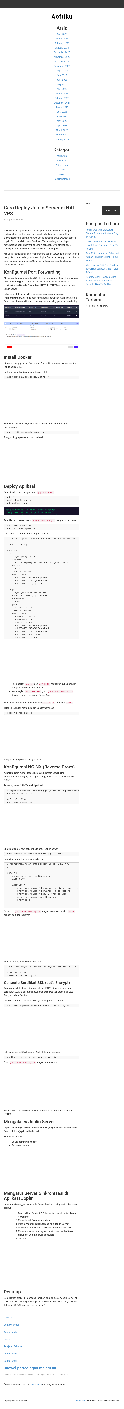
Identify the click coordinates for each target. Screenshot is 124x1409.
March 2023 (62, 130)
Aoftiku (62, 16)
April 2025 (62, 89)
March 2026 (62, 38)
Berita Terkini (10, 1353)
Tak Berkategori (62, 179)
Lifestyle (8, 1317)
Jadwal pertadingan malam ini (30, 1368)
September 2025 (62, 66)
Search (89, 203)
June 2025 (62, 80)
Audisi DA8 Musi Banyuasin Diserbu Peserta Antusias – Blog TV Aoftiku (102, 233)
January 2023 (62, 139)
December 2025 (62, 52)
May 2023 (62, 121)
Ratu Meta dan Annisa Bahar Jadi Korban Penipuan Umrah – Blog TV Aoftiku (102, 257)
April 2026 (62, 34)
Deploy (43, 1375)
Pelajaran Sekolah (13, 1346)
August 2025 (62, 70)
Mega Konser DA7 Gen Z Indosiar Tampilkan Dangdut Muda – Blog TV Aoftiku (103, 269)
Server (60, 1375)
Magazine (80, 1400)
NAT (55, 1375)
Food (62, 169)
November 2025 (62, 57)
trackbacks (36, 1384)
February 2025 (62, 98)
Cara (37, 1375)
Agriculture (62, 156)
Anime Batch (10, 1332)
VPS (66, 1375)
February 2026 (62, 43)
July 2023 (62, 111)
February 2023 (62, 134)
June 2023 (62, 116)
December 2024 (62, 102)
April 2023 (62, 125)
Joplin (49, 1375)
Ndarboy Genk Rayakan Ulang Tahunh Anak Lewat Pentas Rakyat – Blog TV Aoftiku (101, 281)
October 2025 (62, 61)
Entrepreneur (62, 165)
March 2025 (62, 93)
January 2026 (62, 47)
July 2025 (62, 75)
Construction (62, 160)
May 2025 (62, 84)
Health (62, 174)
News (7, 1339)
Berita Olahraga (11, 1325)
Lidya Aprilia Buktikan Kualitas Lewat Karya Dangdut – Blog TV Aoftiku (102, 245)
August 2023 (62, 107)
